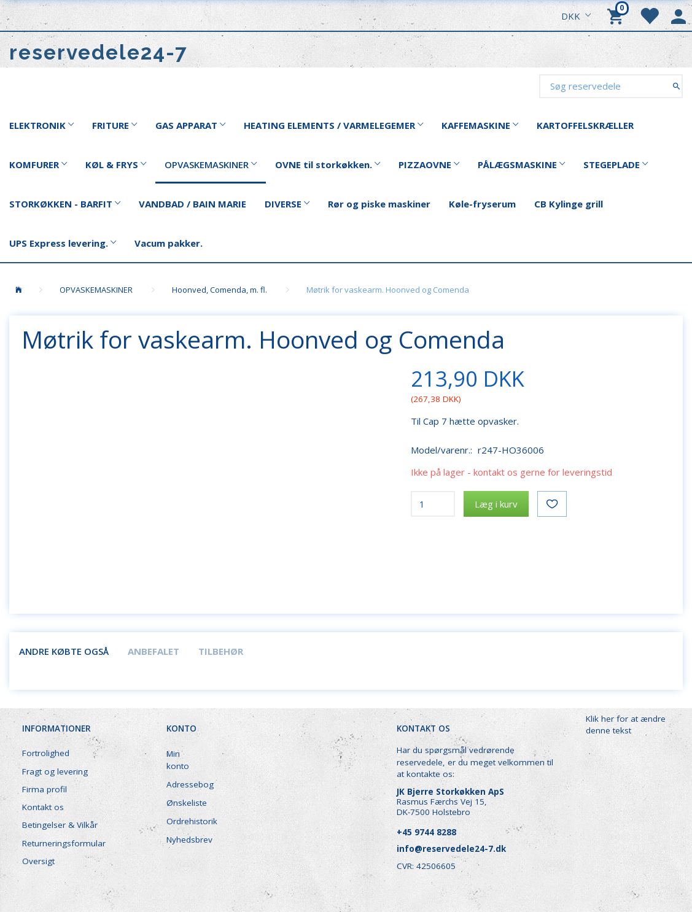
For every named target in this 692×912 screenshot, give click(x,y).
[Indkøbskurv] (617, 15)
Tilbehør (220, 651)
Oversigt (38, 861)
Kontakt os (43, 807)
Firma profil (44, 789)
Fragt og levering (55, 771)
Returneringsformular (64, 843)
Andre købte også (64, 651)
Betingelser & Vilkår (60, 824)
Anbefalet (153, 651)
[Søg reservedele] (676, 85)
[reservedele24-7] (98, 52)
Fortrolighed (45, 753)
